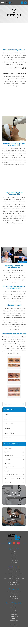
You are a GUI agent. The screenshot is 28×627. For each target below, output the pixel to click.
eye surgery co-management (12, 474)
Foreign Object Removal (14, 582)
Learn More (14, 498)
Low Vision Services (14, 584)
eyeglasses (7, 459)
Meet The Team (8, 423)
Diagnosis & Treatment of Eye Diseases (14, 573)
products (6, 470)
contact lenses (8, 455)
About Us (6, 414)
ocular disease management (12, 478)
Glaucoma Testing (14, 576)
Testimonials (7, 428)
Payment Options (9, 433)
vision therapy (8, 448)
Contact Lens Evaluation (14, 571)
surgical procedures (9, 467)
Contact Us (7, 437)
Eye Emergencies (14, 580)
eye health (7, 463)
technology (7, 482)
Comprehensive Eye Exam (14, 569)
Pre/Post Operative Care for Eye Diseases (14, 578)
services (6, 452)
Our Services (7, 419)
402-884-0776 (15, 596)
